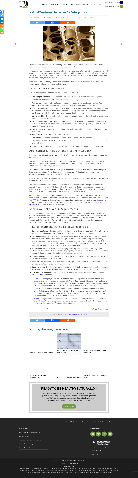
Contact (85, 4)
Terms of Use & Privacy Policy (69, 463)
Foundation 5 (39, 275)
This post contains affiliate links (86, 17)
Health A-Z (56, 4)
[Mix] (2, 25)
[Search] (113, 2)
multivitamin (90, 213)
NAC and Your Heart (24, 436)
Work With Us (74, 4)
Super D (37, 279)
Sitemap (108, 421)
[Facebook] (52, 22)
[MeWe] (2, 22)
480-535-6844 (96, 454)
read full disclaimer (106, 472)
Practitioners (98, 421)
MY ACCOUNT (96, 4)
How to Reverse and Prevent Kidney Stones (29, 432)
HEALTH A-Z (73, 421)
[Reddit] (67, 22)
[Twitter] (37, 22)
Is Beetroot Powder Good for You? (41, 352)
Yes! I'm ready (69, 406)
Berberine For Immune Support (26, 444)
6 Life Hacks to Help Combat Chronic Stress (30, 440)
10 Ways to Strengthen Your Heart (69, 377)
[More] (2, 32)
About (45, 4)
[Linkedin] (2, 18)
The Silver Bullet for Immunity (26, 447)
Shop (65, 4)
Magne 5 (37, 299)
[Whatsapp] (2, 29)
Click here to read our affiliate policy (78, 314)
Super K (37, 289)
